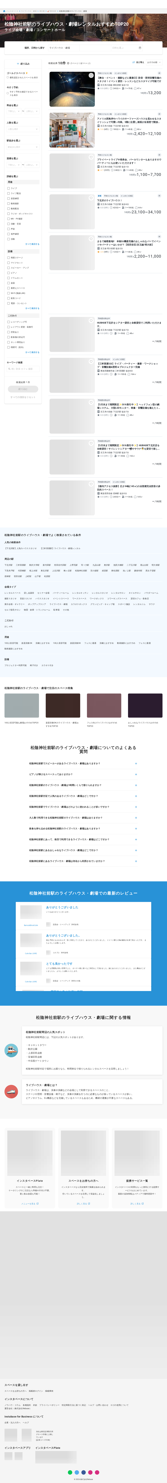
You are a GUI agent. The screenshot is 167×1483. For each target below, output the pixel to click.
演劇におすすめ (43, 643)
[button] (83, 765)
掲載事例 (49, 1391)
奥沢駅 (107, 565)
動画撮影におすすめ (126, 643)
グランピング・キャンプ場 (102, 604)
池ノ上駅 (127, 570)
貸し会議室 (29, 593)
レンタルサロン (118, 593)
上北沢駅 (56, 570)
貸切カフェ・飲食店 (140, 598)
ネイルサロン (135, 593)
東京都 (42, 11)
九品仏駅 (97, 565)
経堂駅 (105, 570)
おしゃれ (9, 626)
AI (159, 73)
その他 (66, 610)
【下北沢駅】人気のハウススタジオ (21, 548)
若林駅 (8, 576)
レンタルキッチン (80, 593)
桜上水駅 (33, 570)
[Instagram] (90, 1472)
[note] (97, 1472)
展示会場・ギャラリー (15, 604)
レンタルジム (139, 604)
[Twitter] (77, 1472)
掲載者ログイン (36, 1391)
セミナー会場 (43, 593)
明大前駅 (156, 565)
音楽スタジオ (26, 598)
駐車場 (56, 610)
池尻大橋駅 (118, 565)
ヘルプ (26, 1422)
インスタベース (10, 11)
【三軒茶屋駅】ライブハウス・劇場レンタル (60, 548)
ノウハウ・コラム (13, 1405)
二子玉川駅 (132, 565)
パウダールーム (151, 593)
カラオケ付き (48, 665)
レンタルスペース (13, 593)
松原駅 (47, 576)
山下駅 (38, 576)
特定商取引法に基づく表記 (74, 1405)
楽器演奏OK (26, 643)
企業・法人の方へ (13, 1422)
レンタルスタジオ (100, 593)
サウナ (152, 604)
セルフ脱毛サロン (13, 610)
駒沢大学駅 (34, 565)
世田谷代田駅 (60, 565)
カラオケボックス (79, 604)
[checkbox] (8, 188)
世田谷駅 (18, 576)
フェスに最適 (90, 643)
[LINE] (70, 1472)
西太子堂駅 (151, 570)
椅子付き (34, 665)
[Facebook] (83, 1472)
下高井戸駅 (10, 570)
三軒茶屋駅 (21, 565)
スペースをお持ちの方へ (16, 1391)
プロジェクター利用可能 (16, 665)
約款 (35, 1405)
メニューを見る (29, 1204)
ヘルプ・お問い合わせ (98, 1405)
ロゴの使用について (120, 1405)
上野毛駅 (74, 565)
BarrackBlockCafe (31, 925)
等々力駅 (85, 565)
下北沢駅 (9, 565)
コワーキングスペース (117, 598)
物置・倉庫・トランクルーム (37, 610)
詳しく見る (83, 1204)
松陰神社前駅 (81, 570)
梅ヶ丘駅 (68, 570)
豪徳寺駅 (138, 570)
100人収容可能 (11, 643)
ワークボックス (97, 598)
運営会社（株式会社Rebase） (18, 1408)
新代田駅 (47, 565)
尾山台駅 (144, 565)
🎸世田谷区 (51, 11)
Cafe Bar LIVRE (31, 954)
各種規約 (27, 1405)
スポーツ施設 (124, 604)
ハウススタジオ (42, 598)
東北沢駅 (45, 570)
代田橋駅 (22, 570)
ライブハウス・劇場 (29, 11)
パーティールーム (61, 593)
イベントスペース (61, 598)
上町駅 (28, 576)
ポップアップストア (37, 604)
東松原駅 (115, 570)
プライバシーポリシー (49, 1405)
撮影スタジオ (11, 598)
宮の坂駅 (94, 570)
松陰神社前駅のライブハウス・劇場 (73, 11)
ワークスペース (79, 598)
